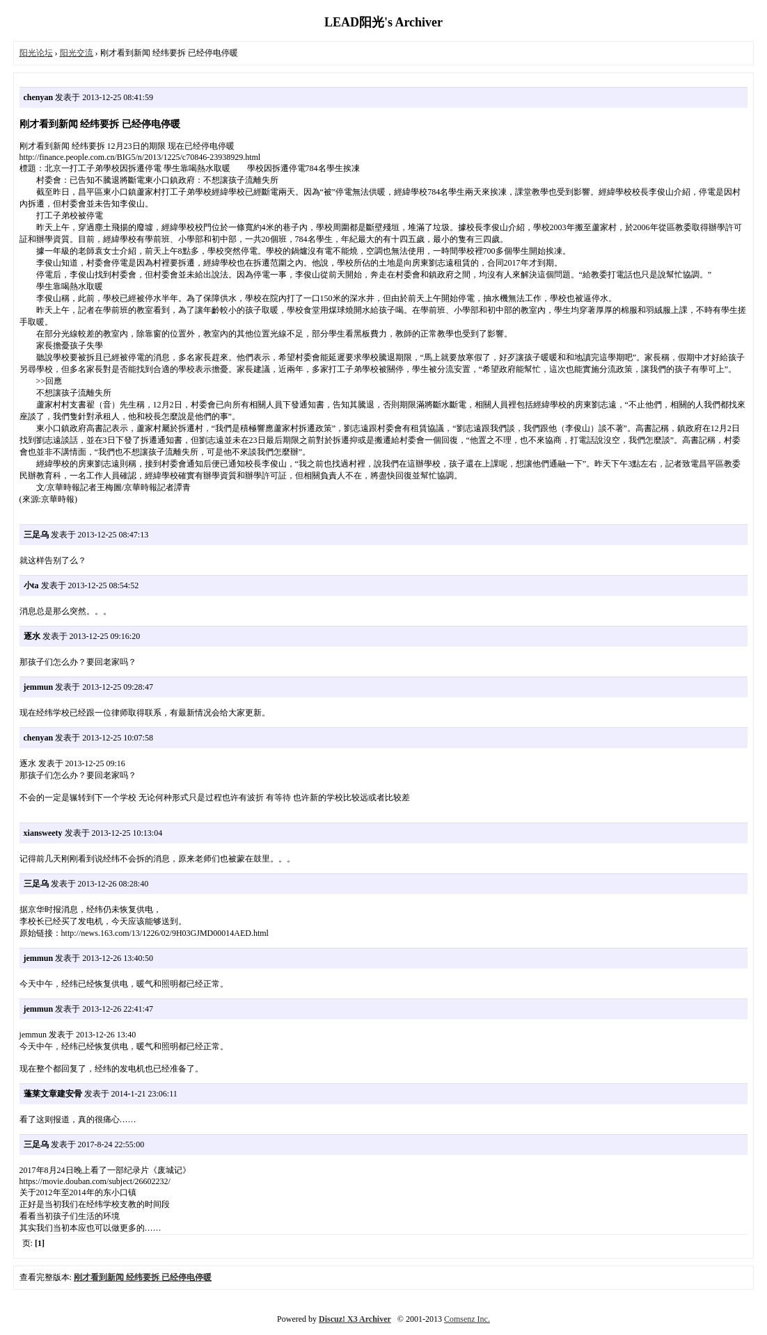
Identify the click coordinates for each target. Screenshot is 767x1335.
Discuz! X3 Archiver (355, 1319)
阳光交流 (76, 53)
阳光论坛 (36, 53)
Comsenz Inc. (467, 1319)
